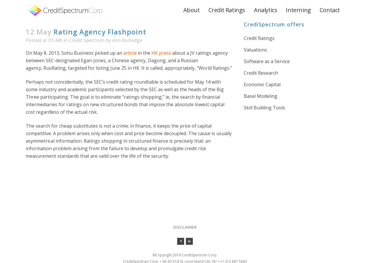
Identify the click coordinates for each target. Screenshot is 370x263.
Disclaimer (185, 227)
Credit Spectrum (87, 40)
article (130, 53)
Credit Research (261, 73)
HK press (161, 53)
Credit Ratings (259, 38)
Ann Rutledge (127, 40)
